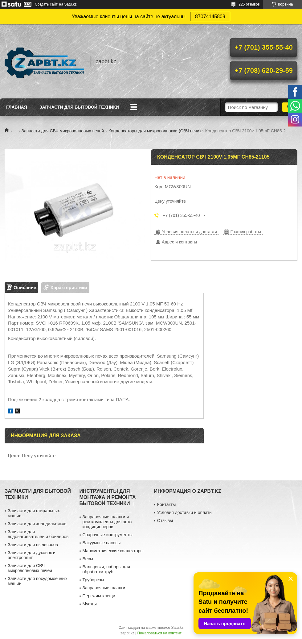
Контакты (166, 504)
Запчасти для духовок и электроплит (31, 555)
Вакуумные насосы (102, 542)
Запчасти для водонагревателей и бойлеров (38, 534)
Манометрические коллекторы (113, 550)
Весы (88, 558)
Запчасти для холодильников (37, 523)
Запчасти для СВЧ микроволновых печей (63, 130)
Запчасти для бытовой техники (79, 107)
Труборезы (93, 579)
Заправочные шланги (104, 587)
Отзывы (165, 520)
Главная (16, 107)
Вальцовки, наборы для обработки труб (106, 569)
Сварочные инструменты (108, 534)
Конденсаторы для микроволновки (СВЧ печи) (154, 130)
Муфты (90, 603)
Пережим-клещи (99, 595)
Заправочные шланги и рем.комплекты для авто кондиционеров (107, 521)
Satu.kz (177, 627)
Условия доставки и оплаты (184, 512)
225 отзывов (249, 4)
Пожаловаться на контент (159, 633)
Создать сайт (46, 4)
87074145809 (210, 16)
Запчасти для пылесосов (33, 544)
